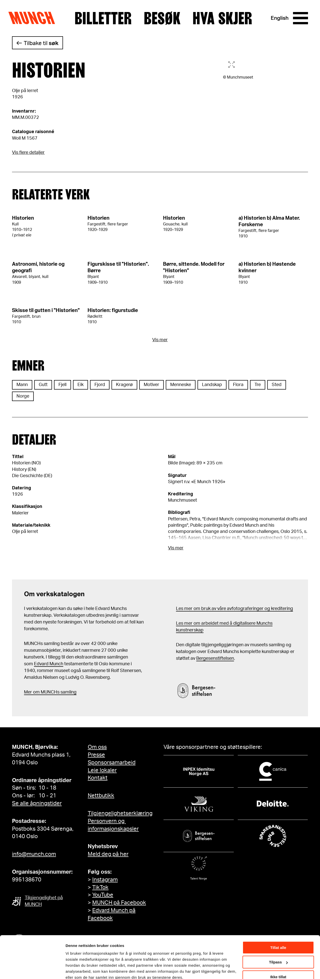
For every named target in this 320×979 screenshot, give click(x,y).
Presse (96, 755)
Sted (277, 385)
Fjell (62, 385)
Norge (22, 396)
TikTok (100, 887)
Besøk (162, 18)
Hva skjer (222, 18)
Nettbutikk (101, 795)
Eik (81, 385)
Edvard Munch (48, 664)
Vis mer (160, 340)
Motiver (151, 385)
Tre (257, 385)
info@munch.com (34, 854)
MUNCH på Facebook (119, 902)
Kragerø (124, 385)
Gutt (43, 385)
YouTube (102, 895)
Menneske (180, 385)
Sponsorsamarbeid (112, 762)
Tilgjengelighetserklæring (120, 813)
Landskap (212, 385)
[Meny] (300, 18)
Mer (28, 692)
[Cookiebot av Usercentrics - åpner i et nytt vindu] (32, 969)
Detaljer (73, 969)
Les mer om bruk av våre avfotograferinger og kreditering (234, 608)
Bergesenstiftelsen (215, 658)
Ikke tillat (278, 955)
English (279, 18)
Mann (22, 385)
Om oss (97, 747)
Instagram (105, 879)
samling (68, 692)
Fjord (99, 385)
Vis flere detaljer (28, 152)
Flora (238, 385)
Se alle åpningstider (37, 803)
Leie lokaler (102, 770)
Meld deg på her (108, 854)
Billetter (103, 18)
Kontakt (98, 778)
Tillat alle (278, 925)
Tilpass (278, 940)
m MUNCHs (48, 692)
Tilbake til (41, 43)
